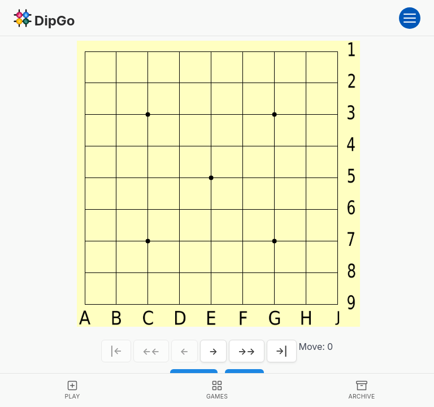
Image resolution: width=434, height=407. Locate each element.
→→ (246, 351)
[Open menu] (409, 18)
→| (282, 351)
